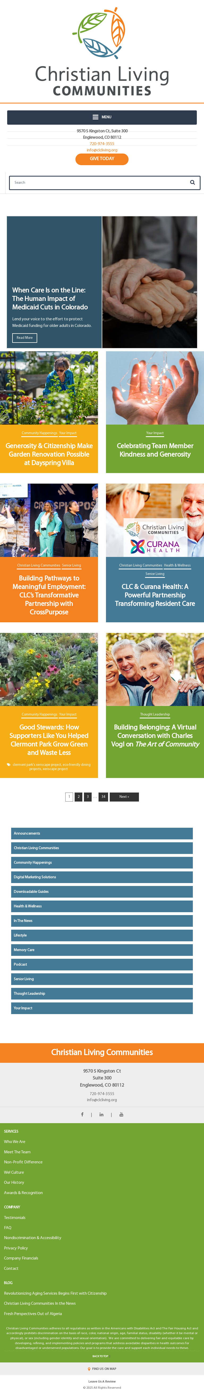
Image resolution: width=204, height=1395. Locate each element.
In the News (23, 921)
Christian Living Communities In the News (40, 1304)
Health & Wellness (177, 565)
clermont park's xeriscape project (37, 765)
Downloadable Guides (31, 892)
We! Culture (14, 1173)
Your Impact (67, 433)
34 (103, 797)
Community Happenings (39, 433)
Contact (11, 1269)
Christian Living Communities (38, 565)
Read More (25, 338)
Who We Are (14, 1142)
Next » (124, 797)
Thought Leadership (155, 714)
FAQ (7, 1228)
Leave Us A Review (102, 1381)
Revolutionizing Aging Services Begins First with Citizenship (55, 1294)
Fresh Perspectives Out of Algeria (33, 1314)
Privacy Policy (16, 1248)
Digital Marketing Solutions (35, 877)
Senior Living (71, 565)
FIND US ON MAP (102, 1369)
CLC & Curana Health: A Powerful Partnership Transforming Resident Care (155, 596)
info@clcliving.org (102, 1100)
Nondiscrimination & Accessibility (32, 1238)
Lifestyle (20, 936)
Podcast (20, 965)
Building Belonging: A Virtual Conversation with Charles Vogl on (154, 736)
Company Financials (21, 1258)
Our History (14, 1183)
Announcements (27, 834)
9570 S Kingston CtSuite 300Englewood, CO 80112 (102, 1078)
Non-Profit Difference (23, 1162)
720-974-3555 (102, 1094)
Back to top (102, 1356)
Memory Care (24, 950)
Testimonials (15, 1218)
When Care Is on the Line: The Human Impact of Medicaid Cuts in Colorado (50, 299)
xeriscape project (55, 769)
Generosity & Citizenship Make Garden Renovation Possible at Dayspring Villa (49, 455)
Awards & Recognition (23, 1193)
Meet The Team (17, 1152)
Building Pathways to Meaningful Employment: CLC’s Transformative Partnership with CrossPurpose (49, 595)
